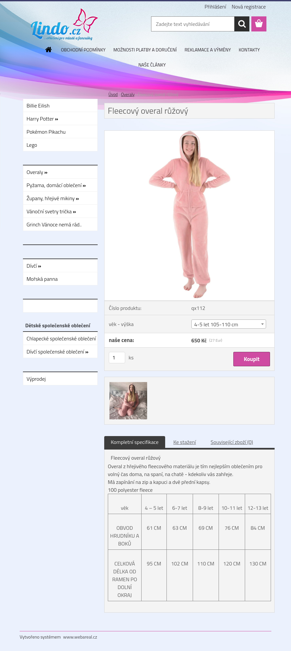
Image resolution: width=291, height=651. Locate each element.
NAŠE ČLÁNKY (152, 64)
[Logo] (65, 24)
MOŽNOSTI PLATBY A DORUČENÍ (145, 49)
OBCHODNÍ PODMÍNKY (83, 49)
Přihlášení (215, 6)
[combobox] (228, 324)
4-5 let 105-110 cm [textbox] (216, 324)
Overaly (128, 94)
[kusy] (117, 357)
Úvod (113, 94)
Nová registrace (249, 6)
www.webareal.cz (80, 636)
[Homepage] (49, 49)
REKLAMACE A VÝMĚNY (207, 49)
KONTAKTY (249, 49)
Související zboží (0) (232, 442)
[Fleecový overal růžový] (189, 133)
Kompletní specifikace (135, 442)
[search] (241, 23)
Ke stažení (184, 442)
